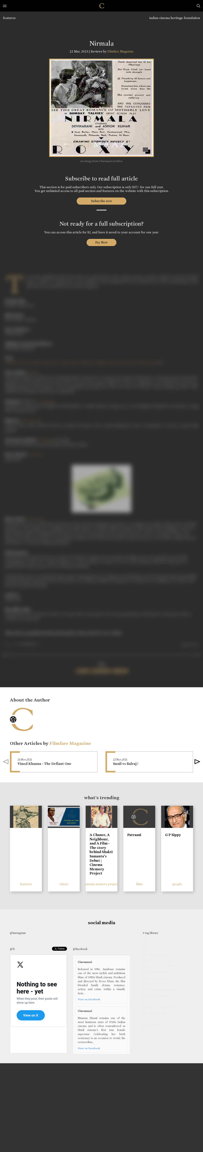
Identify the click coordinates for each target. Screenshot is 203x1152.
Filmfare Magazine (120, 51)
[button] (197, 761)
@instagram (18, 933)
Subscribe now (101, 201)
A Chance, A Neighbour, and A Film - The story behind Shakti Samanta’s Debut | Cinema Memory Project (101, 854)
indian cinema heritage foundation (174, 18)
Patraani (134, 835)
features (9, 18)
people (177, 884)
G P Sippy (173, 835)
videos (63, 884)
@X (12, 949)
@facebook (80, 949)
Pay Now (101, 242)
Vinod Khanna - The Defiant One (44, 764)
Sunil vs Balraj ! (125, 764)
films (139, 884)
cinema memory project (101, 884)
